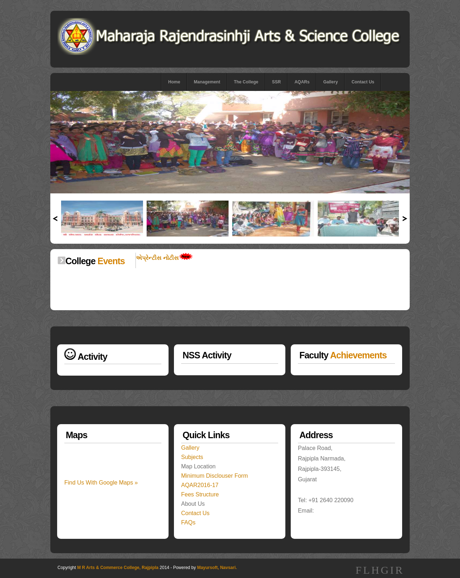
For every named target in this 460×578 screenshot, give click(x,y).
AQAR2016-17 (199, 485)
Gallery (330, 81)
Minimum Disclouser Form (214, 476)
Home (174, 81)
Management (207, 81)
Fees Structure (200, 494)
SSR (276, 81)
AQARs (301, 81)
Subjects (192, 457)
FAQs (188, 522)
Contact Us (362, 81)
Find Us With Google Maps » (101, 483)
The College (246, 81)
